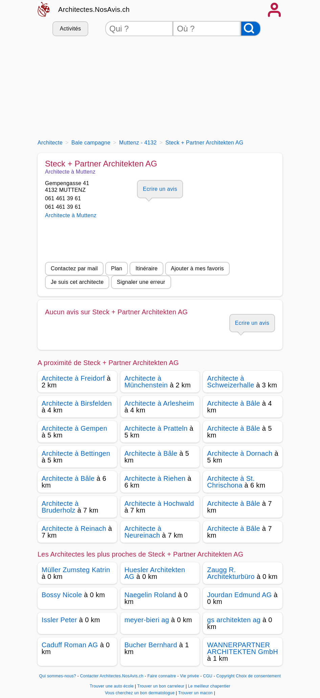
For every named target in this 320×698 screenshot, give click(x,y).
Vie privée (189, 676)
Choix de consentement (258, 676)
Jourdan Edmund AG (239, 595)
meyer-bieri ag (146, 620)
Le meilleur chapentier (209, 686)
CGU (207, 676)
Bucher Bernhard (150, 645)
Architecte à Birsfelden (77, 403)
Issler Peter (59, 620)
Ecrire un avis (160, 189)
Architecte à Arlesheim (159, 403)
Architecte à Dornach (239, 453)
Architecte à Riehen (155, 478)
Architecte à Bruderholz (60, 507)
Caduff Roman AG (70, 645)
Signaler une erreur (141, 282)
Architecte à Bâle (233, 403)
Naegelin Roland (150, 595)
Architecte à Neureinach (142, 532)
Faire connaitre (161, 676)
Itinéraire (146, 268)
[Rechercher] (251, 28)
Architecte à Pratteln (156, 428)
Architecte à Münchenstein (146, 382)
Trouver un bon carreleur (161, 686)
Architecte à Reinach (74, 528)
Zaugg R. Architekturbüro (230, 573)
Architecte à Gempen (74, 428)
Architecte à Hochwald (159, 503)
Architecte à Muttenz (70, 215)
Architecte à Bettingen (76, 453)
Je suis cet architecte (77, 282)
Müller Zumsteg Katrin (76, 569)
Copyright (225, 676)
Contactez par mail (74, 268)
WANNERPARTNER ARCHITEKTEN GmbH (242, 648)
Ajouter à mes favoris (197, 268)
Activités (70, 28)
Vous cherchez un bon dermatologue (140, 693)
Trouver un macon (196, 693)
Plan (116, 268)
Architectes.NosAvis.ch (94, 9)
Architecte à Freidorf (73, 378)
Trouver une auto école (112, 686)
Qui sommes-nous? (57, 676)
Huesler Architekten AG (154, 573)
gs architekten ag (233, 620)
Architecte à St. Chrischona (231, 482)
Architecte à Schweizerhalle (230, 382)
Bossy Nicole (62, 595)
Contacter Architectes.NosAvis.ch (111, 676)
